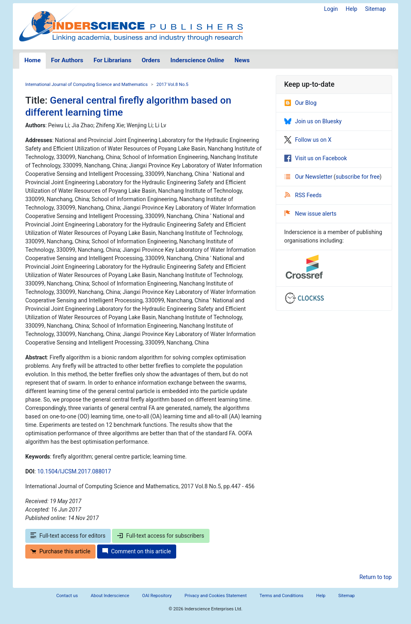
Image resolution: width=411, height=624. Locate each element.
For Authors (67, 60)
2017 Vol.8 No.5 (173, 84)
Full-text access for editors (68, 535)
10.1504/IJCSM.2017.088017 (74, 471)
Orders (151, 60)
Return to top (375, 577)
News (242, 60)
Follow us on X (308, 140)
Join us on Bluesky (313, 121)
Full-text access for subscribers (160, 535)
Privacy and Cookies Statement (216, 595)
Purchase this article (60, 551)
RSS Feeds (303, 195)
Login (331, 9)
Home (32, 60)
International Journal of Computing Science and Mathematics (86, 84)
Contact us (67, 595)
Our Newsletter (309, 176)
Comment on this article (136, 551)
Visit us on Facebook (315, 158)
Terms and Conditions (281, 595)
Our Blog (300, 103)
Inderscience (197, 60)
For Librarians (112, 60)
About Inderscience (110, 595)
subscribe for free (358, 176)
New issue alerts (310, 213)
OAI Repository (157, 595)
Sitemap (375, 9)
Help (351, 9)
